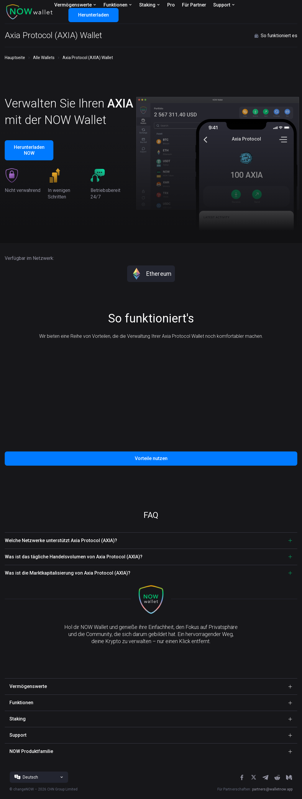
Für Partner (194, 5)
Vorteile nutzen (151, 458)
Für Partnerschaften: (255, 789)
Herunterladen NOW (29, 150)
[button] (29, 11)
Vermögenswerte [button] (28, 686)
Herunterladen (93, 15)
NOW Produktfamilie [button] (31, 751)
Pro (171, 5)
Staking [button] (17, 719)
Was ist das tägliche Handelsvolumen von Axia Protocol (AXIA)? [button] (73, 557)
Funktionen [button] (21, 702)
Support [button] (18, 735)
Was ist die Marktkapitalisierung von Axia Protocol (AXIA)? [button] (67, 573)
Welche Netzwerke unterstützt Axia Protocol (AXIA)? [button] (61, 540)
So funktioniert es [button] (275, 36)
